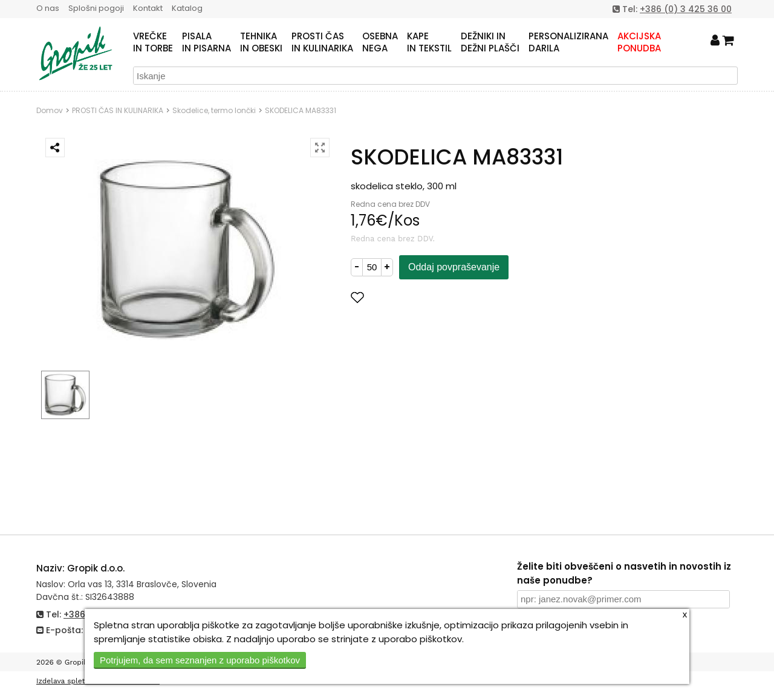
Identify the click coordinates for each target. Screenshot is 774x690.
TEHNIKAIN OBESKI (261, 42)
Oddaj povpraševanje (453, 267)
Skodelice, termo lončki (214, 110)
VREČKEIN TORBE (153, 42)
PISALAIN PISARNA (206, 42)
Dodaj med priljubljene (416, 297)
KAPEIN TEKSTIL (429, 42)
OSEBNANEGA (380, 42)
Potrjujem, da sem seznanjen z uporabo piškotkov (200, 660)
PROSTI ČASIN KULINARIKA (322, 42)
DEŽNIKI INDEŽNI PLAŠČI (490, 42)
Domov (49, 110)
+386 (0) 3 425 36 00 (686, 9)
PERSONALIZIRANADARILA (568, 42)
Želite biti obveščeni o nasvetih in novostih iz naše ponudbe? (624, 573)
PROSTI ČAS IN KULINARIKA (117, 110)
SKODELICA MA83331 (300, 110)
